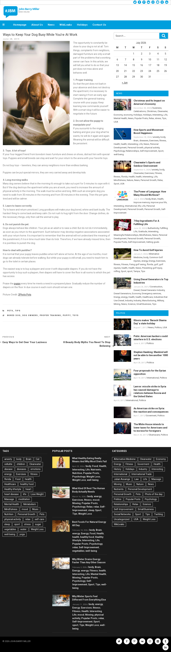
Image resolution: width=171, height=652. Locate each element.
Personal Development (140, 489)
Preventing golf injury (152, 268)
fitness (162, 140)
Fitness (158, 173)
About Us (37, 24)
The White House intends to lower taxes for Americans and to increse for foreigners (150, 427)
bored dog (14, 315)
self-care (39, 519)
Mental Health (120, 118)
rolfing (117, 271)
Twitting (158, 514)
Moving (76, 503)
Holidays (82, 24)
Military (160, 300)
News (51, 24)
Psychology (119, 151)
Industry (129, 300)
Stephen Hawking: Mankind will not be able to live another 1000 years (151, 355)
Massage (9, 499)
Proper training (50, 315)
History (117, 469)
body (162, 137)
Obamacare (154, 434)
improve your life (159, 202)
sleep (7, 524)
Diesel (137, 290)
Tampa (136, 271)
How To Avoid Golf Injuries (148, 250)
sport (129, 271)
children (21, 464)
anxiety (156, 137)
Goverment (151, 415)
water (23, 529)
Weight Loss (37, 529)
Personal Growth (135, 147)
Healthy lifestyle (12, 489)
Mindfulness (120, 180)
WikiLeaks (65, 24)
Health (117, 144)
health (124, 144)
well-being (119, 154)
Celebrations (140, 111)
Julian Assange (122, 479)
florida (124, 176)
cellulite (8, 464)
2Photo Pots (24, 294)
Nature (130, 180)
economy (128, 115)
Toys (75, 315)
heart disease (11, 494)
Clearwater (162, 111)
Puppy (67, 315)
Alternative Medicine (125, 459)
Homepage (19, 24)
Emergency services (151, 293)
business (157, 108)
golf (156, 264)
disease (8, 469)
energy (144, 261)
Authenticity (153, 228)
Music (35, 509)
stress (158, 118)
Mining (117, 304)
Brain (136, 140)
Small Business (143, 304)
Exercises (153, 140)
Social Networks (122, 514)
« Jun (125, 82)
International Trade (142, 474)
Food (18, 479)
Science (131, 304)
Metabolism (29, 504)
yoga (22, 534)
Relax (151, 118)
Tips (18, 311)
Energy (152, 261)
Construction (156, 286)
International (131, 206)
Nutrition (8, 514)
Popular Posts (141, 118)
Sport (160, 151)
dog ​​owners (30, 315)
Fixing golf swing (137, 264)
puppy (17, 283)
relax (27, 519)
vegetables (10, 529)
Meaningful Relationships (126, 235)
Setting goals (152, 242)
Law (136, 479)
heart (28, 489)
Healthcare (147, 297)
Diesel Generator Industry (153, 290)
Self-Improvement (148, 151)
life (139, 206)
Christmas (151, 111)
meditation (24, 499)
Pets (10, 311)
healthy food (27, 484)
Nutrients (96, 469)
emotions (36, 469)
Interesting (157, 115)
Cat (37, 459)
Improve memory (142, 202)
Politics (158, 327)
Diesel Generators (122, 293)
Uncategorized (121, 519)
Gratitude (142, 231)
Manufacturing (149, 300)
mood (25, 509)
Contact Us (99, 24)
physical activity (151, 147)
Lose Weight (37, 494)
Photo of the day (153, 494)
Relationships (132, 151)
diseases (143, 140)
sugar (38, 524)
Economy (118, 115)
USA (116, 122)
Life (165, 115)
